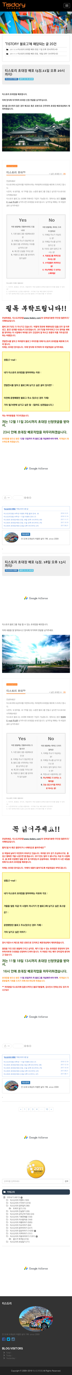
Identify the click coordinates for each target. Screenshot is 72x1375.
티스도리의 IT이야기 (20, 1203)
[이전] (21, 1109)
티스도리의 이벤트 (11, 79)
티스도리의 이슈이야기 (20, 1225)
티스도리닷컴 (38, 1371)
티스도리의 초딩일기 (19, 1242)
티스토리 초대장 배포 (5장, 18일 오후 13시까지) (36, 54)
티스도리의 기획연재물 (20, 1217)
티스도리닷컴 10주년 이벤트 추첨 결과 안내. (20, 514)
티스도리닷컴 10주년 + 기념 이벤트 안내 (18, 517)
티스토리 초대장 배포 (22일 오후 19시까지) (19, 526)
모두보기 (14, 1197)
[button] (5, 22)
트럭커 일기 (19, 1208)
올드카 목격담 (21, 1239)
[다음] (51, 1109)
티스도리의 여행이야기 (20, 1222)
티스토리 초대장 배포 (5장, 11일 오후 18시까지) (21, 523)
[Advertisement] (36, 468)
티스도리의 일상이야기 (22, 1231)
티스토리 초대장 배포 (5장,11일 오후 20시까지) (36, 49)
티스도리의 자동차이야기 (23, 1236)
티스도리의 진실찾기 (19, 1211)
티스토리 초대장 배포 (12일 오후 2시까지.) (19, 1074)
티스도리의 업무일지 (19, 1206)
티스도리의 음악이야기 (20, 1228)
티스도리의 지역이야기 (20, 1233)
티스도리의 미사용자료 (20, 1220)
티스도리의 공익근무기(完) (21, 1214)
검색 (66, 1181)
